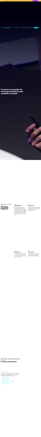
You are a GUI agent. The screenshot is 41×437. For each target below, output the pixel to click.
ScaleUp (36, 27)
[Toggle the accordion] (1, 372)
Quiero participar (35, 0)
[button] (39, 0)
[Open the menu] (2, 28)
